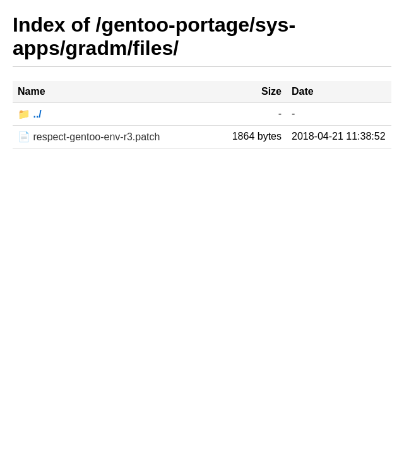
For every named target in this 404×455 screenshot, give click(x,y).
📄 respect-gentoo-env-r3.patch (89, 136)
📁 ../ (30, 114)
